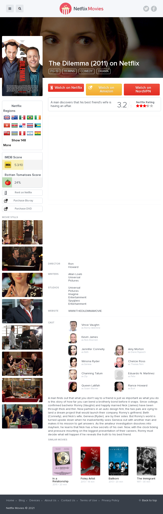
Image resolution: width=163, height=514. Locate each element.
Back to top (149, 500)
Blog (22, 500)
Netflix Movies (15, 508)
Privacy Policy (110, 500)
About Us (50, 500)
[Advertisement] (130, 236)
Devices (34, 500)
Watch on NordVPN (143, 89)
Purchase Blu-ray (23, 200)
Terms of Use (88, 500)
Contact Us (68, 500)
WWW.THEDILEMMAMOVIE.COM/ (89, 311)
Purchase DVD (23, 208)
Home (10, 500)
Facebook (154, 9)
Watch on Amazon (106, 89)
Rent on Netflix (23, 192)
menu (10, 8)
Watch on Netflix (68, 88)
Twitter (146, 9)
